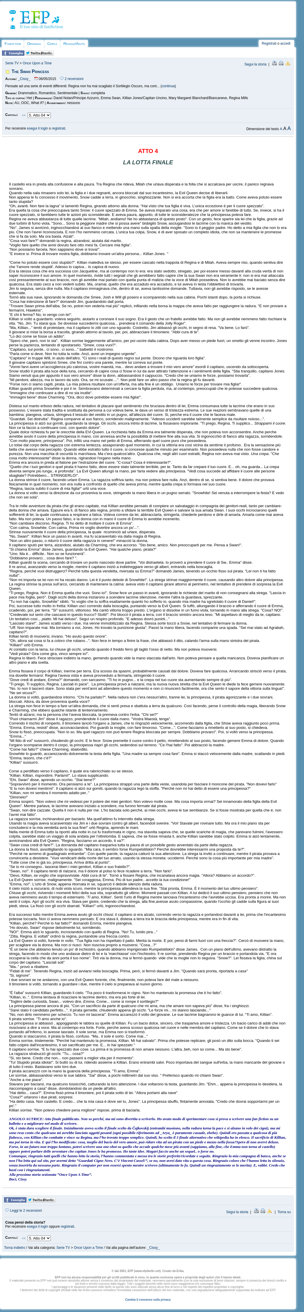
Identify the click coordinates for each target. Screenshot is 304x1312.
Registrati (269, 43)
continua (168, 86)
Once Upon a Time (37, 63)
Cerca (52, 43)
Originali (34, 43)
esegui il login (37, 128)
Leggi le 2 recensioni (23, 1211)
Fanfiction (13, 43)
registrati (58, 128)
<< (24, 115)
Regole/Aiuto (74, 43)
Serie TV (12, 63)
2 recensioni (72, 79)
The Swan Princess (30, 71)
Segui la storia (256, 64)
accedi (285, 43)
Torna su (284, 1212)
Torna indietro (14, 1248)
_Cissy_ (24, 79)
